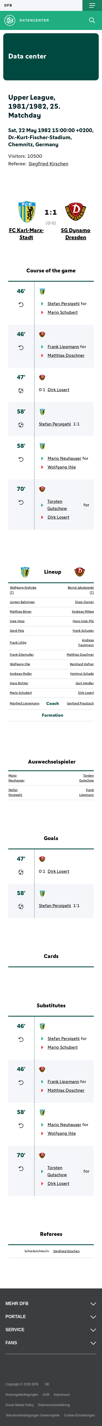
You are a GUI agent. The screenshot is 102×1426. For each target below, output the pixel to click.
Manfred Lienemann (24, 703)
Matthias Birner (21, 611)
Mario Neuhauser (64, 458)
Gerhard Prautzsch (80, 703)
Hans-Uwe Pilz (83, 621)
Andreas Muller (21, 674)
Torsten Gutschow (57, 505)
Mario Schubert (63, 312)
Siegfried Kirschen (48, 164)
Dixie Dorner (84, 602)
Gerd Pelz (17, 631)
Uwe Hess (17, 621)
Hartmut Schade (82, 674)
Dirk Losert (58, 390)
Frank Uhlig (18, 642)
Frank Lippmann (63, 347)
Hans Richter (19, 683)
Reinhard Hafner (82, 664)
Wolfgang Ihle (62, 467)
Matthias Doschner (66, 355)
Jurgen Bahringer (22, 602)
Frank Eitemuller (22, 654)
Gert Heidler (85, 683)
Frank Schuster (83, 631)
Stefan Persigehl (64, 304)
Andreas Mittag (83, 611)
